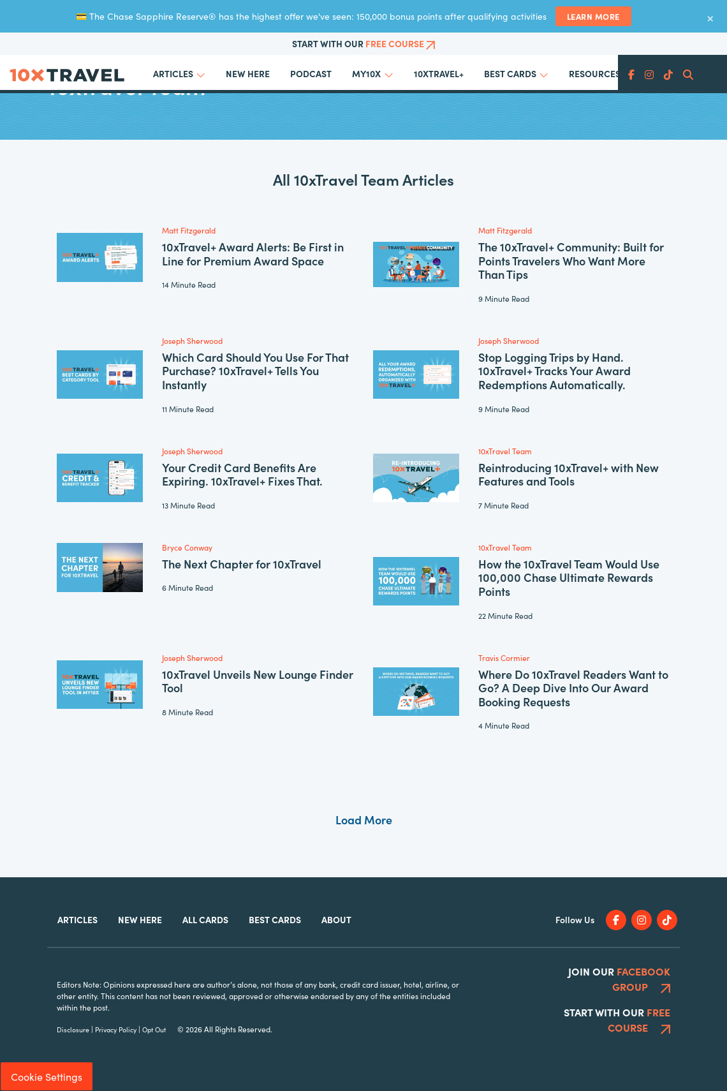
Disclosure (73, 1029)
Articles (173, 73)
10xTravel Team (505, 450)
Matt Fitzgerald (189, 230)
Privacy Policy (115, 1029)
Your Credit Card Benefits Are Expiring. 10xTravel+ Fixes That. (242, 474)
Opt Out (154, 1029)
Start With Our (364, 43)
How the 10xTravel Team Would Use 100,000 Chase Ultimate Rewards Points (568, 577)
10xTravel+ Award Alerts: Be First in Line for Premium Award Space (253, 254)
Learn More (593, 16)
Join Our (619, 978)
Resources (595, 73)
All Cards (205, 919)
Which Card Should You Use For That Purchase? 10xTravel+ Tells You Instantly (255, 370)
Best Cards (510, 73)
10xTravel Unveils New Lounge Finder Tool (257, 681)
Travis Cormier (504, 657)
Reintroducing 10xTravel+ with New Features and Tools (568, 474)
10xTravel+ (439, 73)
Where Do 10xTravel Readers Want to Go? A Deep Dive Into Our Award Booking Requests (573, 687)
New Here (248, 73)
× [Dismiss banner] (710, 16)
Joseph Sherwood (192, 340)
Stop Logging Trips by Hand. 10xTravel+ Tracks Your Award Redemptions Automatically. (554, 370)
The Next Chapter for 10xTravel (241, 564)
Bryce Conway (187, 547)
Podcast (311, 73)
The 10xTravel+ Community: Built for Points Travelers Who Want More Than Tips (571, 260)
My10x (366, 73)
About (336, 919)
